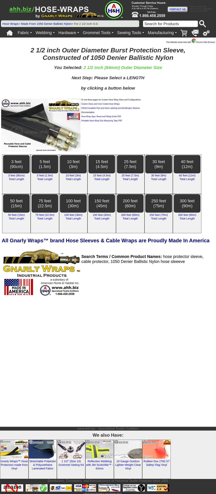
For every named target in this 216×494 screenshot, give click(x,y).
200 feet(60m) (130, 203)
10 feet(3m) (73, 164)
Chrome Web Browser (203, 42)
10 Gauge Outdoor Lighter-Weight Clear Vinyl (128, 465)
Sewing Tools (129, 32)
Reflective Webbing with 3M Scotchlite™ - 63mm (99, 465)
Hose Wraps (10, 23)
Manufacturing (161, 32)
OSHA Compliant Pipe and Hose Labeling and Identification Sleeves (110, 108)
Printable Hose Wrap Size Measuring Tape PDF (101, 121)
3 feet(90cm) (16, 164)
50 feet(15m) (16, 203)
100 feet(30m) (73, 203)
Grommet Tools (96, 32)
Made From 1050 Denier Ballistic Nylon (46, 23)
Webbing (44, 32)
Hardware (67, 32)
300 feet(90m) (187, 203)
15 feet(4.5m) (101, 164)
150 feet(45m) (101, 203)
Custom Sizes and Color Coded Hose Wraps (100, 104)
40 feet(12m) (187, 164)
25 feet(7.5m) (130, 164)
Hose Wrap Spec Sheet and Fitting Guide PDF (101, 116)
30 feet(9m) (158, 164)
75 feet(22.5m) (45, 203)
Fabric (23, 32)
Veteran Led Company (127, 493)
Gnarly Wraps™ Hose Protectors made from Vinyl (14, 465)
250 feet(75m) (158, 203)
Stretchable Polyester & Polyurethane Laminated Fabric (42, 465)
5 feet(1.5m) (45, 164)
